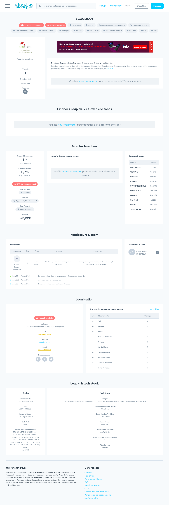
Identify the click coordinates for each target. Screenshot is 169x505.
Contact (88, 472)
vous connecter (88, 81)
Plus (128, 5)
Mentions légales (92, 485)
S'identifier (141, 6)
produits (78, 31)
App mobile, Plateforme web (25, 201)
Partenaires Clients (93, 479)
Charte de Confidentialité (96, 491)
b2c (154, 31)
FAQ (86, 482)
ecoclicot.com (44, 342)
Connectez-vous (44, 334)
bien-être (131, 31)
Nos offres (89, 476)
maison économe (47, 31)
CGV (86, 488)
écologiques (92, 31)
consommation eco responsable (112, 25)
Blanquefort (75, 25)
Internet (90, 25)
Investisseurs (115, 5)
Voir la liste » (154, 309)
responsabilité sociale (139, 25)
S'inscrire (157, 6)
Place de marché (25, 209)
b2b (143, 31)
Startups (102, 5)
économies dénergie (112, 31)
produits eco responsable (23, 31)
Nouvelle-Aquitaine (56, 25)
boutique (64, 31)
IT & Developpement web (32, 25)
